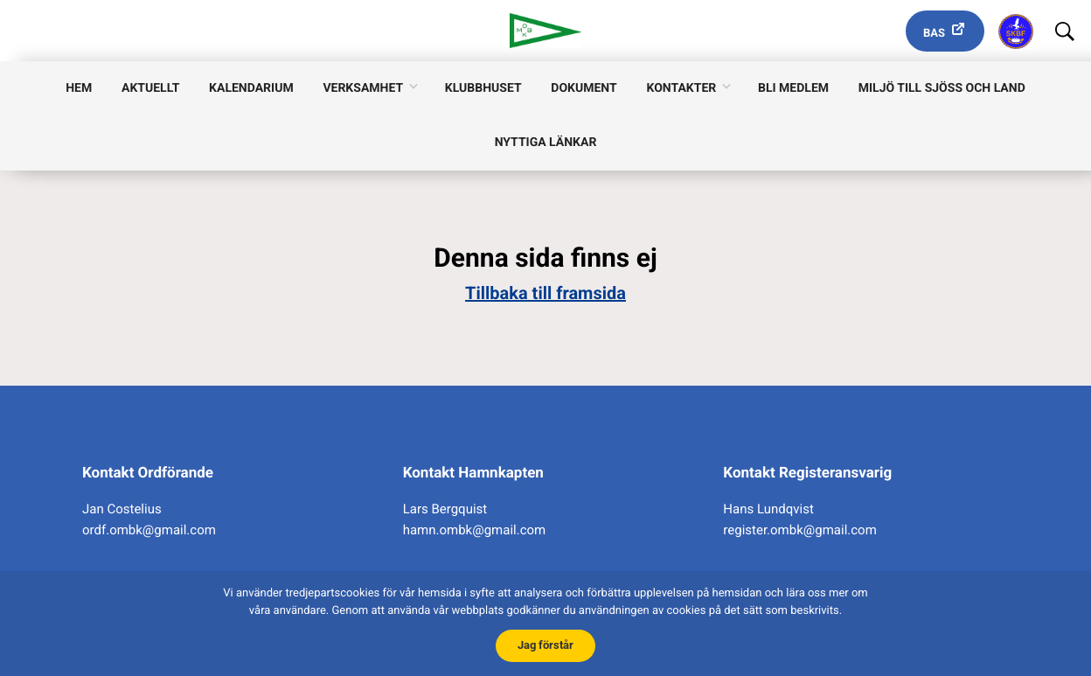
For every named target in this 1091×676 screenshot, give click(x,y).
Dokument (583, 88)
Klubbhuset (483, 88)
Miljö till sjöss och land (941, 88)
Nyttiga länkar (546, 143)
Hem (79, 88)
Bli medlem (793, 88)
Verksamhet (363, 88)
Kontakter (681, 88)
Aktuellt (150, 88)
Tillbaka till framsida (545, 292)
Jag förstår (545, 645)
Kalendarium (251, 88)
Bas (934, 33)
